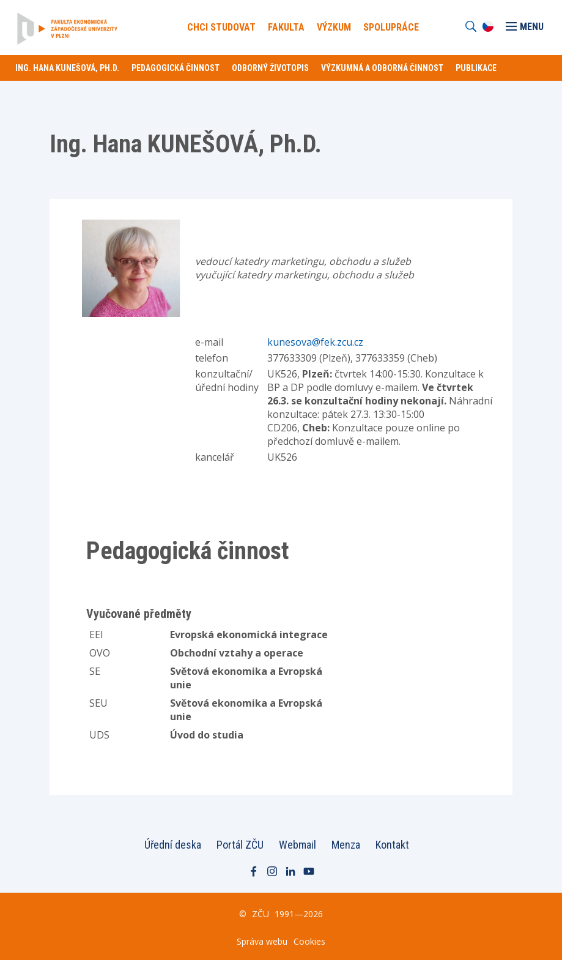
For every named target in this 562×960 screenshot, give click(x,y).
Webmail (297, 844)
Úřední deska (172, 844)
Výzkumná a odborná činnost (382, 68)
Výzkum (334, 27)
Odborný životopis (270, 68)
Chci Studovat (221, 27)
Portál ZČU (240, 844)
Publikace (476, 68)
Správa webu (262, 941)
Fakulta (286, 27)
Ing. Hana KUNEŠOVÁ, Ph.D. (67, 68)
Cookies (309, 941)
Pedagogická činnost (175, 68)
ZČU (260, 914)
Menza (345, 844)
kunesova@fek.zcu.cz (315, 342)
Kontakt (392, 844)
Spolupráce (391, 27)
